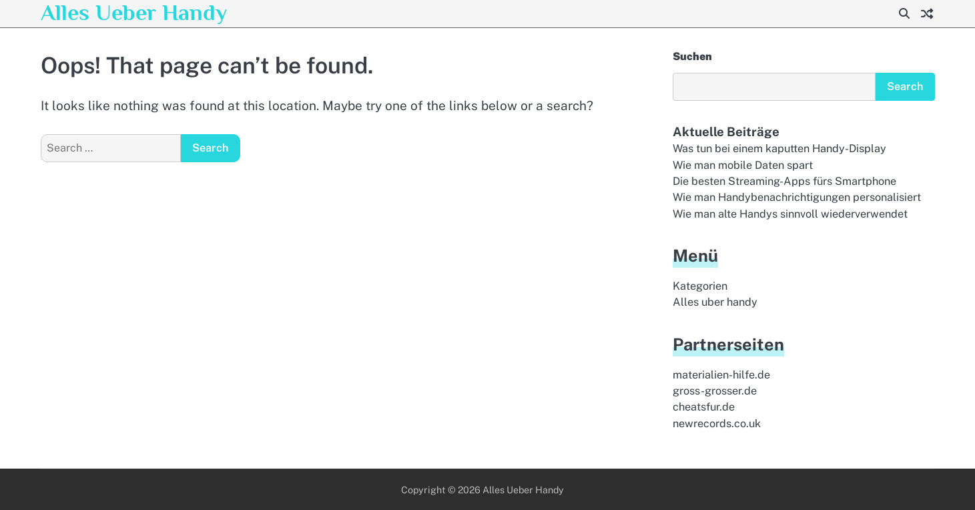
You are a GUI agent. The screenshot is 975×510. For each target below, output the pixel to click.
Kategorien (700, 286)
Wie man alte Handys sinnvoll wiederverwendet (790, 214)
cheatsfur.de (704, 407)
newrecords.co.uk (717, 423)
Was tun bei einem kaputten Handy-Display (779, 148)
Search (905, 86)
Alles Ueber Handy (134, 12)
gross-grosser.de (715, 391)
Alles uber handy (715, 302)
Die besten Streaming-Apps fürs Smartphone (784, 181)
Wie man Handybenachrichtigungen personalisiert (797, 197)
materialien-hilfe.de (721, 374)
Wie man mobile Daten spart (743, 165)
